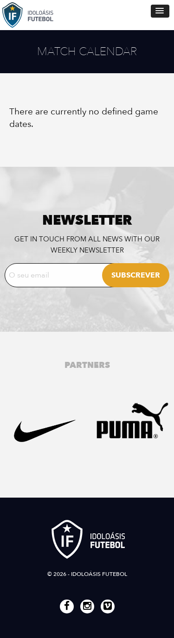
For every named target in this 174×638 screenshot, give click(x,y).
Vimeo (108, 606)
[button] (160, 11)
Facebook (67, 606)
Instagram (87, 606)
